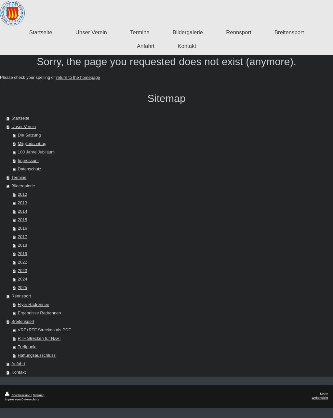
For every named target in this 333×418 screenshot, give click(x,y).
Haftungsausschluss (37, 355)
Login (324, 393)
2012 (22, 194)
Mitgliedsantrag (32, 143)
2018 (22, 245)
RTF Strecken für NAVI (39, 338)
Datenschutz (29, 168)
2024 (22, 279)
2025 (22, 287)
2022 (22, 262)
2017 (22, 236)
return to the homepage (78, 77)
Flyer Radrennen (33, 304)
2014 (22, 211)
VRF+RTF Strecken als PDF (44, 329)
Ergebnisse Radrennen (39, 312)
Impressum (28, 160)
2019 (22, 253)
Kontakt (18, 372)
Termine (18, 177)
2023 (22, 270)
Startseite (20, 118)
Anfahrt (18, 363)
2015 (22, 219)
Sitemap (38, 395)
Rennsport (21, 296)
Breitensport (22, 321)
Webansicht (320, 397)
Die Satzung (29, 135)
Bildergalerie (23, 185)
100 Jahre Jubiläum (36, 152)
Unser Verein (23, 126)
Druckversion (18, 395)
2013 (22, 202)
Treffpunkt (27, 346)
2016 (22, 228)
